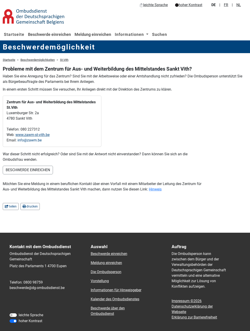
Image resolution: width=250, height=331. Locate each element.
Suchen (159, 34)
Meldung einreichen (93, 34)
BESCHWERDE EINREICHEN (28, 170)
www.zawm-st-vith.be (32, 135)
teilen (11, 206)
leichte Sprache (154, 5)
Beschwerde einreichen (49, 34)
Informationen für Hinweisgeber (116, 290)
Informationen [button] (130, 34)
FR (226, 5)
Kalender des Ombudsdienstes (115, 299)
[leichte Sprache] (13, 315)
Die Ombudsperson (106, 272)
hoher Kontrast (188, 5)
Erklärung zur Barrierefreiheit (194, 317)
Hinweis (155, 189)
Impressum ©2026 (187, 301)
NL (238, 5)
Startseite (14, 34)
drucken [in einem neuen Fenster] (30, 206)
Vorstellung (100, 281)
